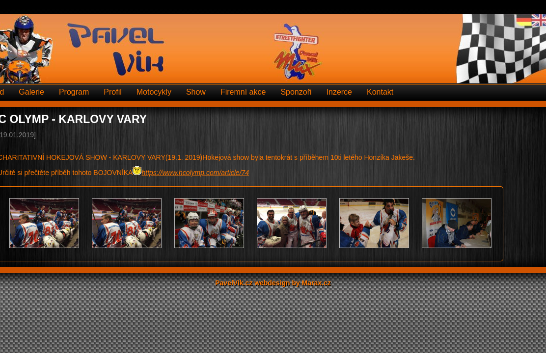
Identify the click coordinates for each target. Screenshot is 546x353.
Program (74, 92)
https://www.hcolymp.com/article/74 (195, 172)
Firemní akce (243, 92)
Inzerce (339, 92)
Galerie (31, 92)
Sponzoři (295, 92)
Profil (112, 92)
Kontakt (380, 92)
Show (196, 92)
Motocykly (153, 92)
